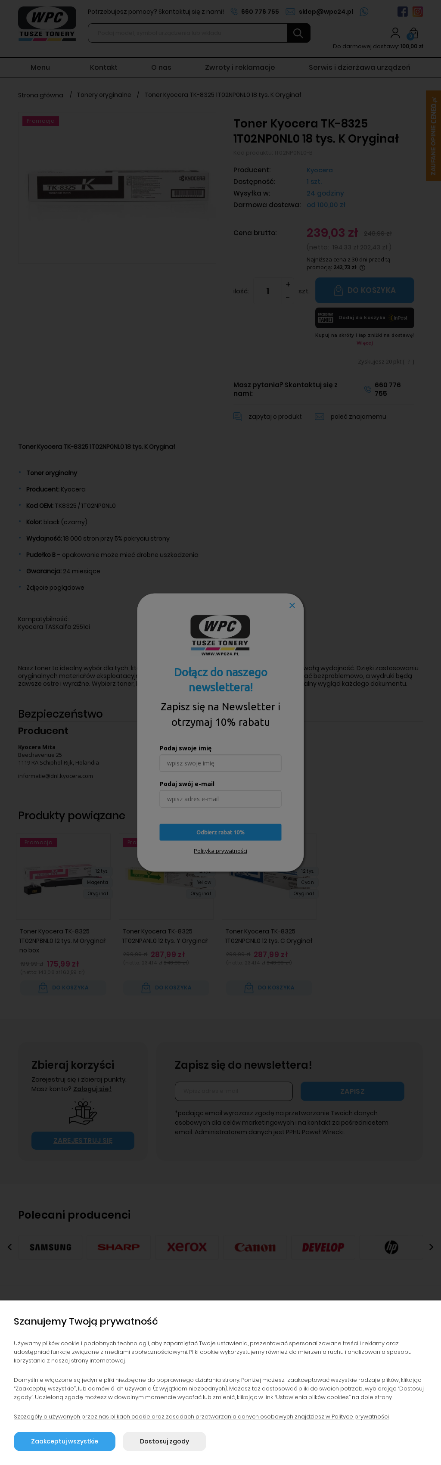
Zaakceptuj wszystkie (64, 1441)
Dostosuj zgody (164, 1441)
